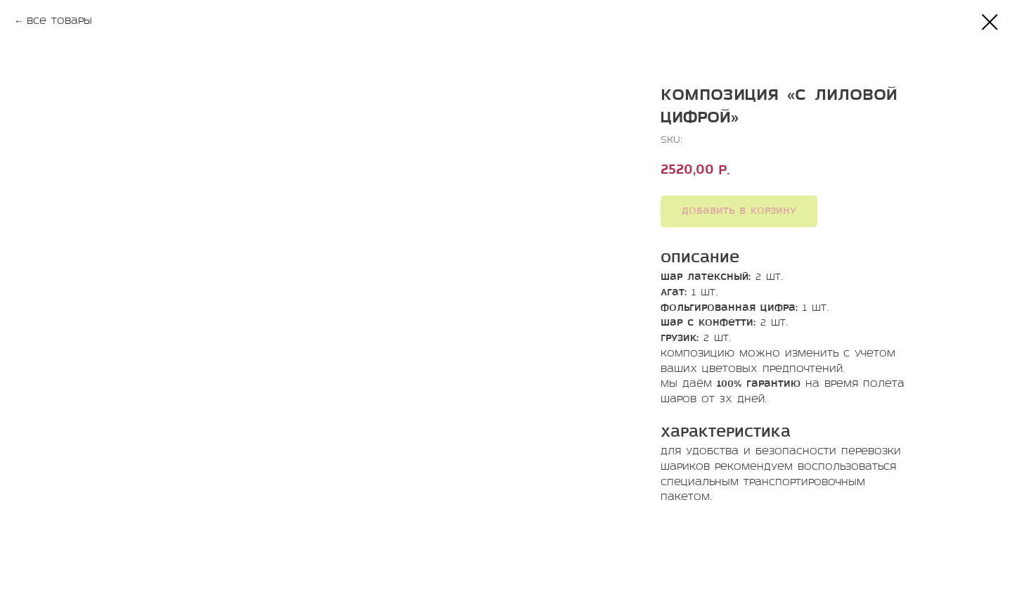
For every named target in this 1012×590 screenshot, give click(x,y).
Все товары (59, 21)
